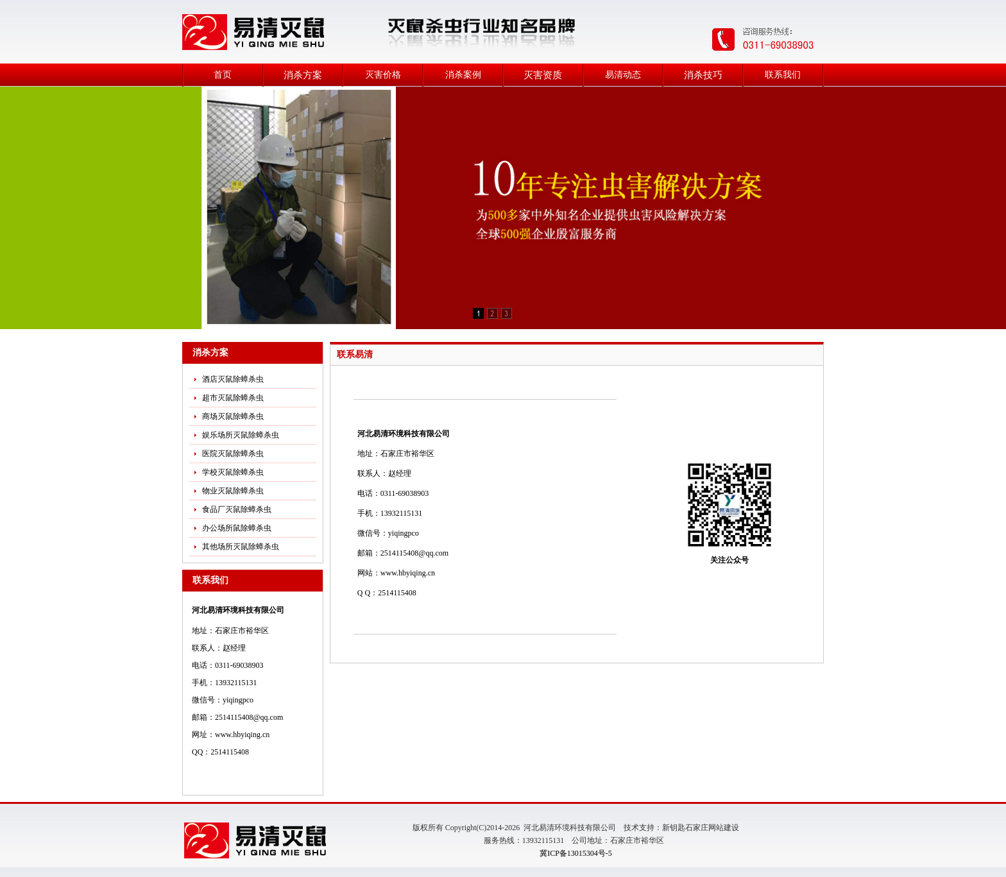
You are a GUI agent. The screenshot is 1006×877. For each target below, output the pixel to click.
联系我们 (783, 75)
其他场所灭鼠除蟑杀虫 (240, 546)
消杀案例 (463, 75)
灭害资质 (543, 75)
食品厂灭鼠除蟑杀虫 (236, 509)
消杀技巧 (703, 75)
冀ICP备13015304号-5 (576, 853)
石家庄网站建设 (712, 827)
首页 (223, 75)
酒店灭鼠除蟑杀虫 (233, 379)
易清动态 (623, 75)
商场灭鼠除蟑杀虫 (233, 416)
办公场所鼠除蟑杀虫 (236, 528)
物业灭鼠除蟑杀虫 (233, 490)
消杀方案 (303, 75)
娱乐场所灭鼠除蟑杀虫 (240, 434)
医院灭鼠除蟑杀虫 (233, 453)
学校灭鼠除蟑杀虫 (233, 472)
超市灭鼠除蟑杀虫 (233, 397)
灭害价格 (383, 75)
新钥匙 (673, 827)
